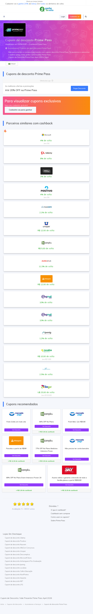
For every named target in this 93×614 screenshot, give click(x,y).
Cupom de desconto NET (14, 581)
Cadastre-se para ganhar (20, 110)
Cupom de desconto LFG (14, 585)
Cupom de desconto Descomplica (17, 554)
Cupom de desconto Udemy (15, 538)
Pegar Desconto (79, 88)
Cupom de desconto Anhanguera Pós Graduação (23, 561)
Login (63, 17)
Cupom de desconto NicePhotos (17, 574)
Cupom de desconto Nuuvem (15, 544)
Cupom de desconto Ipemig (15, 565)
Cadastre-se (74, 17)
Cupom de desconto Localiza (15, 568)
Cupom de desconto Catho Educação (18, 571)
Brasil (11, 64)
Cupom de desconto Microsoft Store (18, 558)
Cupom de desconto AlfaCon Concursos (19, 548)
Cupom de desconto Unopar (15, 551)
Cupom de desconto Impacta (15, 578)
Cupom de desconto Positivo (15, 541)
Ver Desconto (16, 430)
